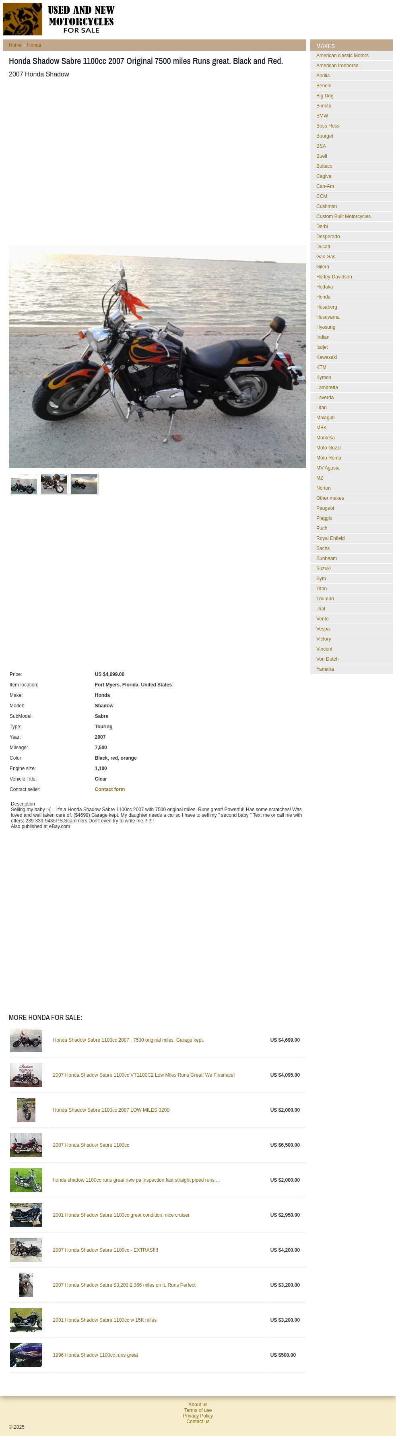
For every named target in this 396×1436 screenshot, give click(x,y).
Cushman (326, 206)
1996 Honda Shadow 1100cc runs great (95, 1355)
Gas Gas (325, 257)
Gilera (322, 267)
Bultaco (324, 166)
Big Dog (325, 96)
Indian (323, 337)
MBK (321, 428)
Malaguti (325, 417)
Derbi (322, 226)
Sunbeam (326, 558)
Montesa (325, 438)
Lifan (321, 407)
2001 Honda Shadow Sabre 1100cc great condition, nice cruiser (121, 1215)
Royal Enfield (330, 538)
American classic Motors (342, 55)
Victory (323, 639)
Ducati (323, 246)
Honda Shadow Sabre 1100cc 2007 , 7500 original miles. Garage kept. (128, 1040)
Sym (321, 578)
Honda (34, 45)
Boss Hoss (327, 126)
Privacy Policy (198, 1416)
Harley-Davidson (334, 277)
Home (15, 45)
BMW (322, 116)
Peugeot (325, 508)
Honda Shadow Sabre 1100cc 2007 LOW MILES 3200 (111, 1110)
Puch (321, 528)
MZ (319, 478)
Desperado (328, 236)
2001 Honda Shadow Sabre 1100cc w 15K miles (105, 1320)
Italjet (322, 347)
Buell (321, 156)
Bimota (323, 106)
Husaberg (326, 307)
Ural (320, 609)
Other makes (330, 498)
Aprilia (323, 75)
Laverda (325, 397)
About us (197, 1404)
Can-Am (325, 186)
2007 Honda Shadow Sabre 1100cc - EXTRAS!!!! (106, 1250)
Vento (322, 619)
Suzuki (323, 568)
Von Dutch (327, 659)
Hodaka (324, 287)
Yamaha (325, 669)
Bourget (324, 136)
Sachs (323, 548)
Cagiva (323, 176)
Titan (321, 588)
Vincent (324, 649)
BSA (321, 146)
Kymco (323, 377)
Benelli (323, 86)
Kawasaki (326, 357)
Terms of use (198, 1410)
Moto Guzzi (328, 448)
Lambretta (327, 387)
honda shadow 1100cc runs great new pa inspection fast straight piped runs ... (136, 1180)
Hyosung (325, 327)
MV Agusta (328, 468)
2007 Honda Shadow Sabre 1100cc (91, 1145)
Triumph (325, 599)
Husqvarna (328, 317)
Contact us (197, 1421)
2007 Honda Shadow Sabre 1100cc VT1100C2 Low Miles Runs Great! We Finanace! (144, 1075)
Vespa (323, 629)
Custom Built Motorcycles (343, 216)
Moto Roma (328, 458)
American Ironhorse (337, 65)
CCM (321, 196)
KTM (321, 367)
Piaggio (324, 518)
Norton (323, 488)
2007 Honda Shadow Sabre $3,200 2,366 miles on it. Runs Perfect (124, 1285)
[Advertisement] (75, 161)
